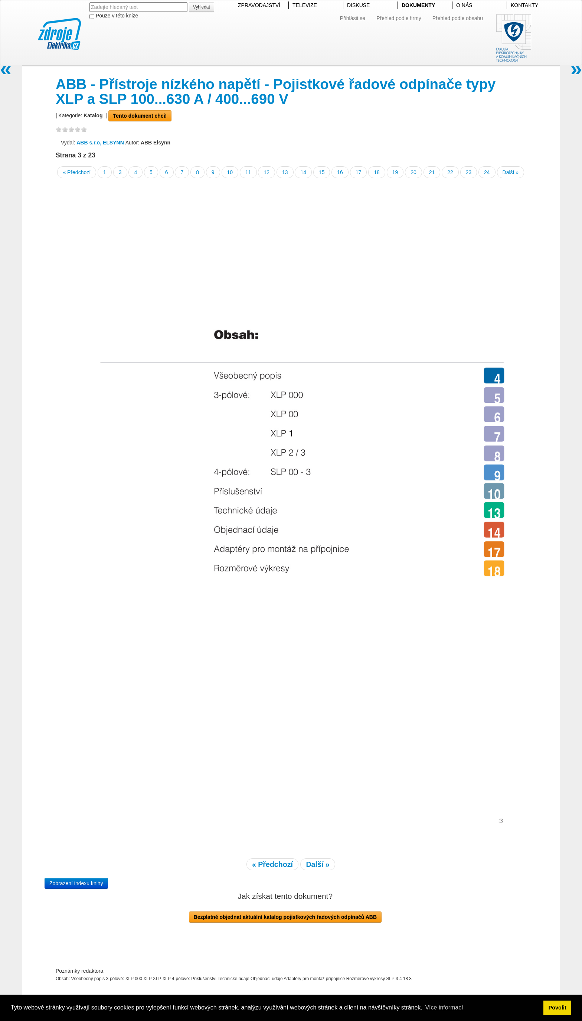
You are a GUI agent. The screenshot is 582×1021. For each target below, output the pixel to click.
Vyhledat (201, 7)
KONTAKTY (524, 5)
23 (469, 172)
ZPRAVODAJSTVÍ (259, 5)
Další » (511, 172)
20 (413, 172)
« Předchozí (77, 172)
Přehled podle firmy (398, 18)
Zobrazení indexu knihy (76, 883)
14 (303, 172)
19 (395, 172)
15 (322, 172)
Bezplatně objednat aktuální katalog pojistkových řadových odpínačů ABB (285, 917)
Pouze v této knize (113, 16)
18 (377, 172)
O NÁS (464, 5)
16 (340, 172)
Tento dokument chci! (140, 116)
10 (230, 172)
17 (359, 172)
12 (266, 172)
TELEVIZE (304, 5)
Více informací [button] (444, 1007)
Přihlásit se (352, 18)
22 (450, 172)
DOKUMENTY (418, 5)
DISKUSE (358, 5)
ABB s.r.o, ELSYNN (100, 143)
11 (248, 172)
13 (285, 172)
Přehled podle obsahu (457, 18)
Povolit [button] (557, 1008)
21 (432, 172)
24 (487, 172)
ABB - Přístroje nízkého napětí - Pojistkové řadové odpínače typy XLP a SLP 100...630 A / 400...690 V (276, 91)
